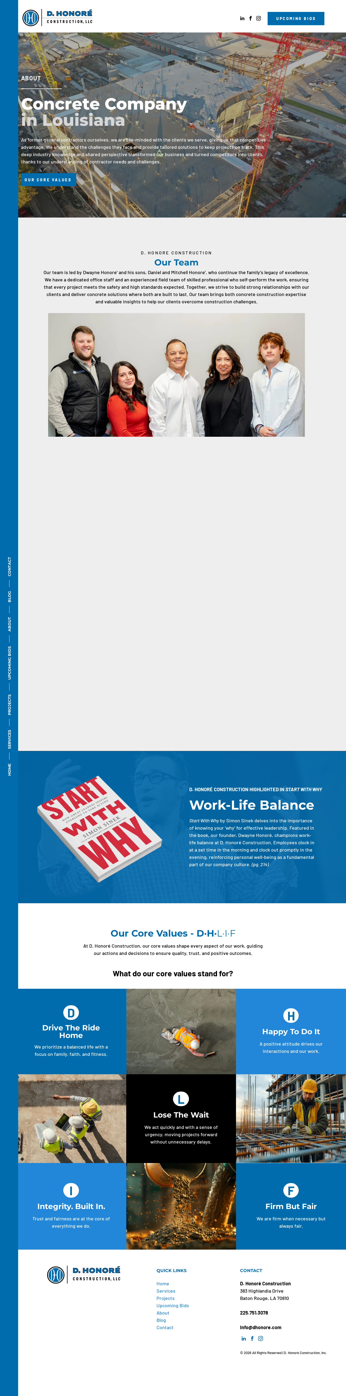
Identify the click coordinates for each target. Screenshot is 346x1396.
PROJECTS (9, 704)
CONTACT (9, 566)
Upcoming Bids (173, 1305)
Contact (165, 1327)
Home (163, 1283)
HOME (9, 770)
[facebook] (250, 19)
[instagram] (258, 19)
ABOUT (9, 624)
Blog (161, 1320)
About (163, 1313)
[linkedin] (242, 19)
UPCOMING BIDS (9, 663)
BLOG (9, 596)
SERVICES (9, 739)
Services (166, 1291)
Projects (166, 1298)
